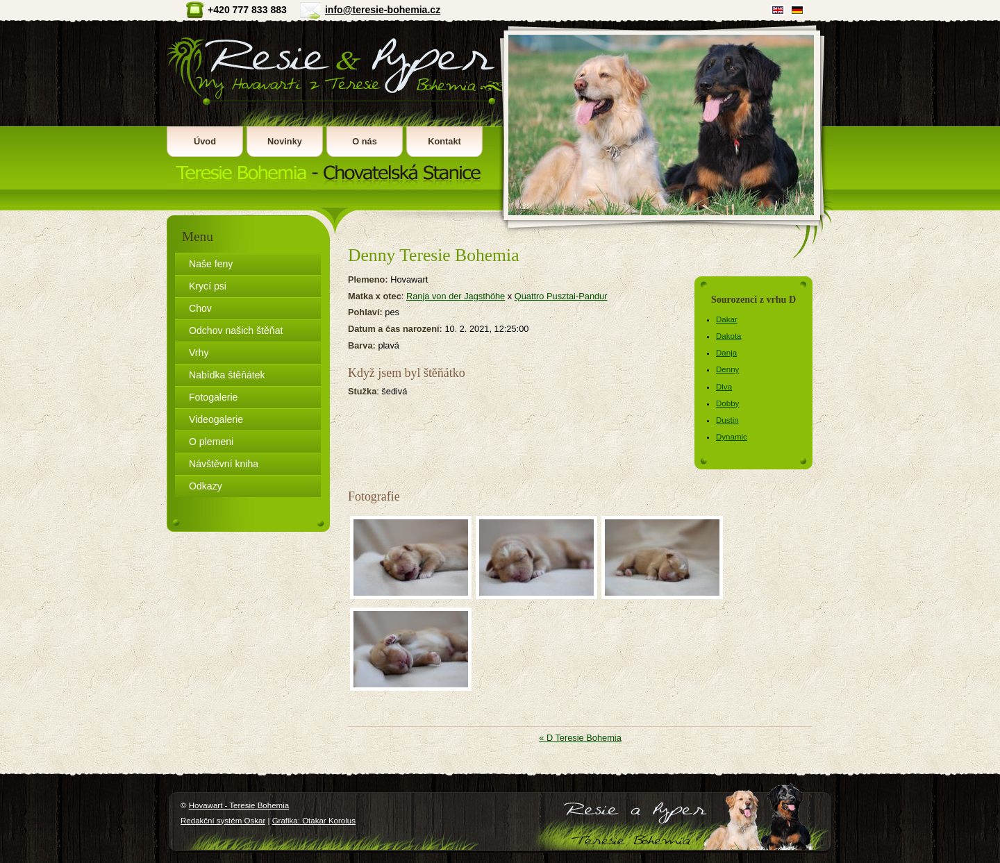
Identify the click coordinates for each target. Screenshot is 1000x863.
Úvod (205, 141)
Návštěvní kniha (223, 463)
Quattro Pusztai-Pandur (561, 296)
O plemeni (211, 441)
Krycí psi (207, 286)
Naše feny (211, 263)
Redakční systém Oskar (223, 820)
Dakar (727, 319)
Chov (200, 308)
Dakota (729, 336)
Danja (726, 353)
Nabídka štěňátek (227, 374)
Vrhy (198, 352)
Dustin (727, 420)
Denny (727, 369)
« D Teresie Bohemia (580, 737)
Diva (724, 387)
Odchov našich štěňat (236, 330)
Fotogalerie (213, 397)
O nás (364, 141)
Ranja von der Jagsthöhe (455, 296)
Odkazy (205, 486)
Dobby (727, 403)
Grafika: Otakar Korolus (314, 820)
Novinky (284, 141)
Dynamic (731, 437)
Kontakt (444, 141)
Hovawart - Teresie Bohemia (333, 104)
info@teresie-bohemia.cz (382, 9)
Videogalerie (216, 419)
